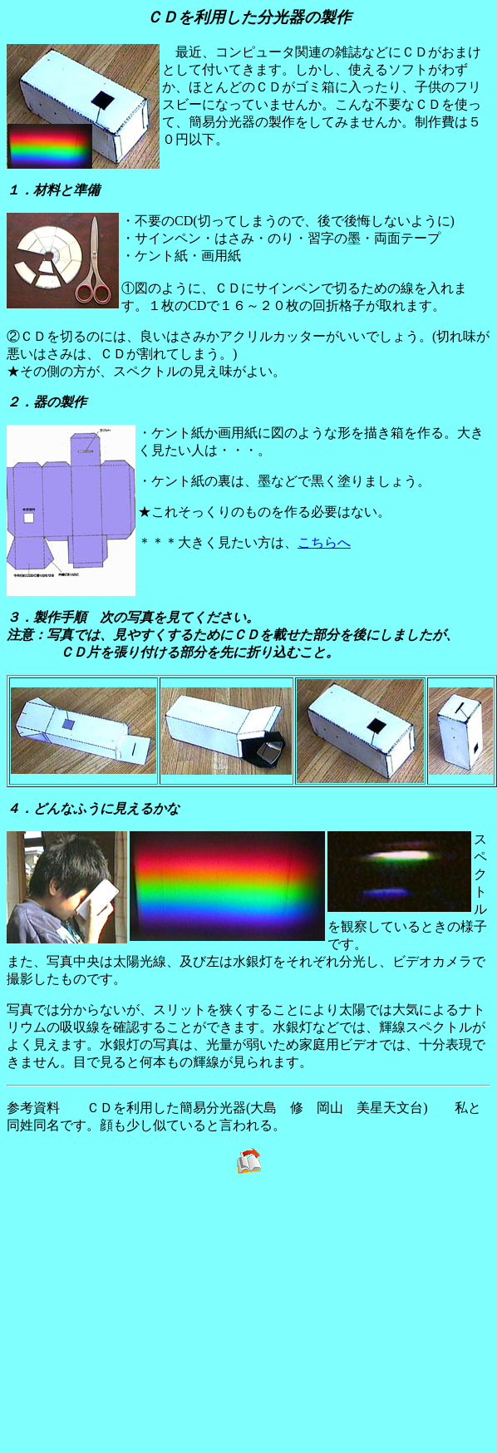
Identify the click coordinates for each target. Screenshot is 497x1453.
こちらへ (324, 542)
